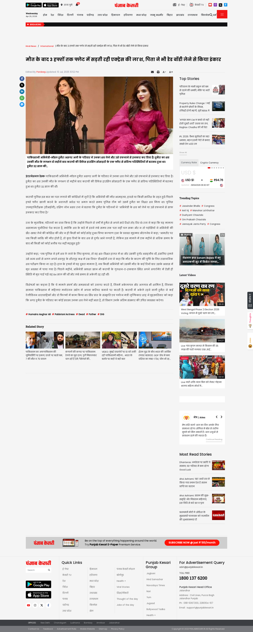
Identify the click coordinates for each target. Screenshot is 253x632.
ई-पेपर (65, 569)
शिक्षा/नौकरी (122, 593)
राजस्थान (94, 599)
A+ (171, 72)
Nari (149, 591)
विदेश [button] (60, 15)
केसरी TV (66, 575)
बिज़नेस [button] (205, 15)
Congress (207, 206)
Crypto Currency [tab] (209, 162)
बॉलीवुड (120, 575)
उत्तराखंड (93, 593)
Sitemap (103, 628)
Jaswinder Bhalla (189, 206)
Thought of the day (127, 599)
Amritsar (100, 622)
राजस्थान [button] (192, 15)
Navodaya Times (156, 585)
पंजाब (65, 599)
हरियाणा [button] (128, 15)
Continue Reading (214, 439)
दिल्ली (70, 15)
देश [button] (52, 15)
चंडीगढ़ (65, 604)
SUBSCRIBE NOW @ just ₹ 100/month (192, 542)
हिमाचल (93, 569)
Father (91, 314)
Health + (121, 581)
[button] (182, 249)
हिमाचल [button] (115, 15)
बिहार (170, 15)
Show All (183, 152)
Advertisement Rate (66, 628)
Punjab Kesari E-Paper (104, 544)
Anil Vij (184, 210)
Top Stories (189, 78)
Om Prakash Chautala (192, 219)
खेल (91, 610)
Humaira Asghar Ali (38, 314)
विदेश (65, 587)
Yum (149, 597)
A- (164, 72)
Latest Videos (187, 275)
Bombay (88, 622)
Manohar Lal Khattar (202, 210)
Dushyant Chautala (191, 215)
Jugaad (151, 603)
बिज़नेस (93, 604)
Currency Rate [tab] (189, 162)
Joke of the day (125, 604)
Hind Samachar (155, 579)
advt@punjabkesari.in (191, 567)
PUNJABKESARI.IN (197, 628)
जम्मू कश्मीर (156, 15)
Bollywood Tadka (156, 609)
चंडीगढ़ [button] (90, 15)
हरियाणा (93, 575)
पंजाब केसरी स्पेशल (126, 569)
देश (64, 581)
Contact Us (33, 628)
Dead (80, 314)
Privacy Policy (117, 628)
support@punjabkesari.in (200, 607)
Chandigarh (60, 622)
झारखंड (180, 15)
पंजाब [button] (80, 15)
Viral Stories (123, 587)
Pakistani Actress (63, 314)
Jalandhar (114, 622)
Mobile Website (87, 628)
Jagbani (151, 573)
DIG (100, 314)
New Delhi (45, 622)
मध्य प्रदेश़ (141, 15)
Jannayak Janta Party (192, 224)
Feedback (48, 628)
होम (45, 15)
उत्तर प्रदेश (102, 15)
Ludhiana (75, 622)
